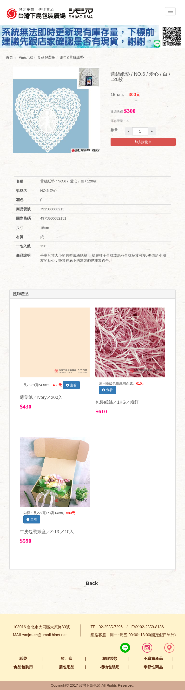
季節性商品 (153, 667)
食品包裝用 (23, 667)
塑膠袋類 (110, 659)
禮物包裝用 (109, 667)
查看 (71, 385)
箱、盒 (66, 659)
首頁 (9, 57)
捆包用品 (66, 667)
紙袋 (23, 659)
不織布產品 (153, 659)
